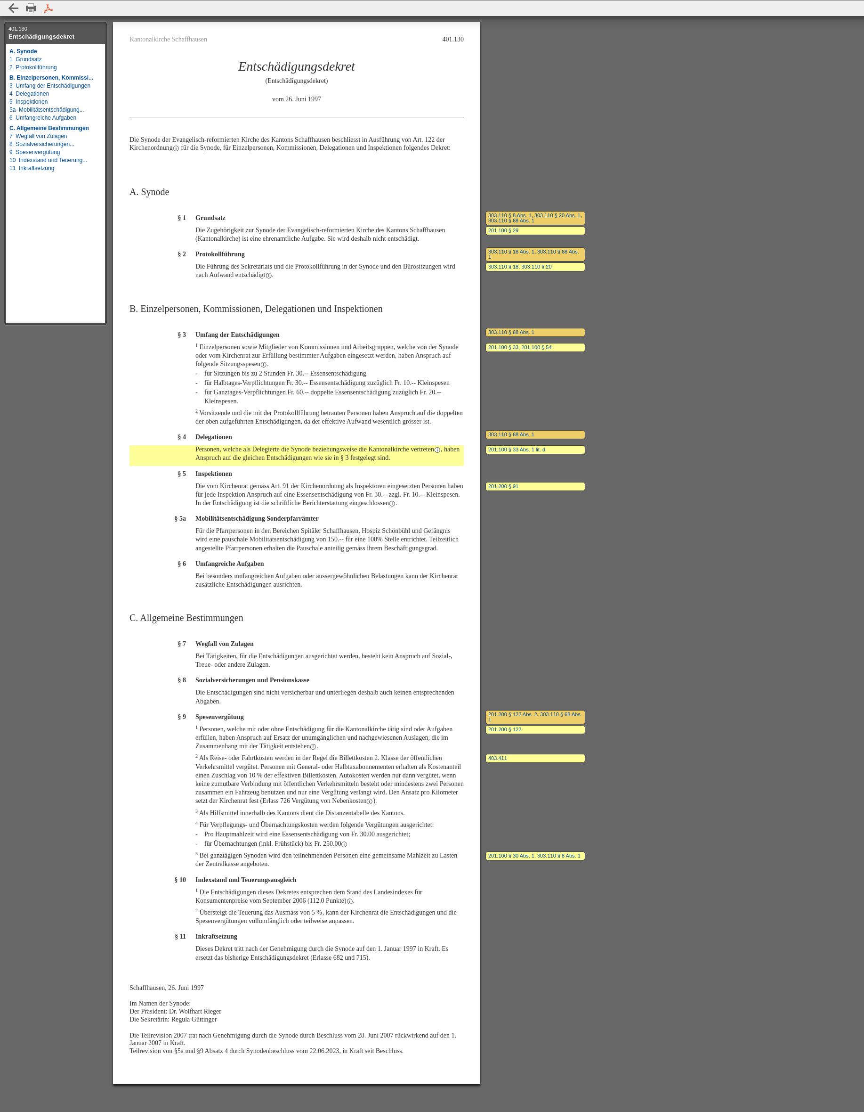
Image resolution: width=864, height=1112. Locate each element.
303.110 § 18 (503, 267)
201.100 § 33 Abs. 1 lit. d (516, 449)
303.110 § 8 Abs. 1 (510, 215)
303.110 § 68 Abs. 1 (511, 220)
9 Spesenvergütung (34, 152)
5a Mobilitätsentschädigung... (46, 110)
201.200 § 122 (504, 729)
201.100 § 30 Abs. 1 (511, 856)
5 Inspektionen (28, 102)
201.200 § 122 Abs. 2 (512, 714)
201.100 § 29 (503, 230)
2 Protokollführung (33, 67)
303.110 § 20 (536, 267)
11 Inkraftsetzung (31, 168)
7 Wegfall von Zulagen (38, 136)
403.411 (497, 758)
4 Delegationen (29, 94)
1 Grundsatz (25, 59)
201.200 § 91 (503, 486)
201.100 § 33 (503, 347)
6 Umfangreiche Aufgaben (42, 118)
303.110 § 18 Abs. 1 (511, 251)
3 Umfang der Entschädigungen (49, 86)
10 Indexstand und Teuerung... (48, 160)
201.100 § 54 (536, 347)
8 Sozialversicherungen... (41, 144)
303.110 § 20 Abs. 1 (557, 215)
